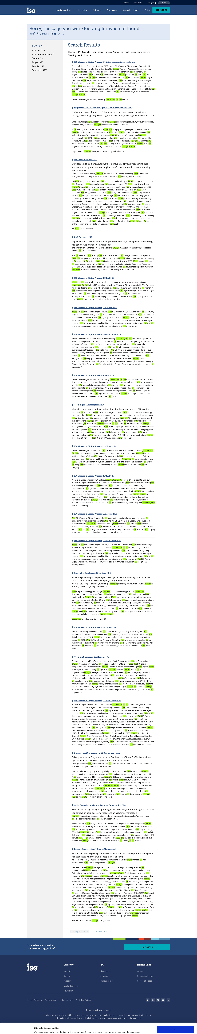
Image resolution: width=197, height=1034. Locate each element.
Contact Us (161, 10)
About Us (138, 2)
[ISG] (32, 10)
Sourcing (104, 976)
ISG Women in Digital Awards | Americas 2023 (95, 627)
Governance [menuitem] (112, 10)
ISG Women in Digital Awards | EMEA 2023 (94, 375)
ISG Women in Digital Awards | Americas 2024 (95, 307)
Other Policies (85, 1000)
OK (175, 1019)
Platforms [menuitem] (97, 10)
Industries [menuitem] (82, 10)
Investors (67, 981)
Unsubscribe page (144, 981)
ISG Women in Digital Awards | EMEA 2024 (94, 278)
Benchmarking (106, 981)
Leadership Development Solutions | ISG (92, 573)
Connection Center (145, 976)
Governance (105, 971)
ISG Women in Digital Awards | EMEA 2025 (94, 476)
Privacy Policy (33, 1000)
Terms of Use (50, 1000)
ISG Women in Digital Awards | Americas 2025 (95, 514)
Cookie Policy (67, 1000)
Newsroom (68, 991)
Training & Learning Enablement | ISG (91, 657)
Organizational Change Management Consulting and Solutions (103, 107)
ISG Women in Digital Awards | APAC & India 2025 (97, 700)
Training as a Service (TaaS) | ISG (89, 405)
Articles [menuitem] (148, 10)
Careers (126, 2)
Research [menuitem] (126, 10)
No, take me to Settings (45, 1029)
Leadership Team (71, 986)
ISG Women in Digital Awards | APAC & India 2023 (97, 334)
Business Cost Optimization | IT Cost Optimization (97, 753)
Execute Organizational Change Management (95, 849)
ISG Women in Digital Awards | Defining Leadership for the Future (104, 62)
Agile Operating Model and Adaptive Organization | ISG (100, 805)
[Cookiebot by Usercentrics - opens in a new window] (16, 1029)
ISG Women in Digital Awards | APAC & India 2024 (97, 540)
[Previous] (79, 931)
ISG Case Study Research (85, 159)
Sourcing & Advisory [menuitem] (64, 10)
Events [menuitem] (136, 10)
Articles (140, 971)
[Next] (100, 931)
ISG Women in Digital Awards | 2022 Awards (95, 446)
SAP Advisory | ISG (83, 237)
